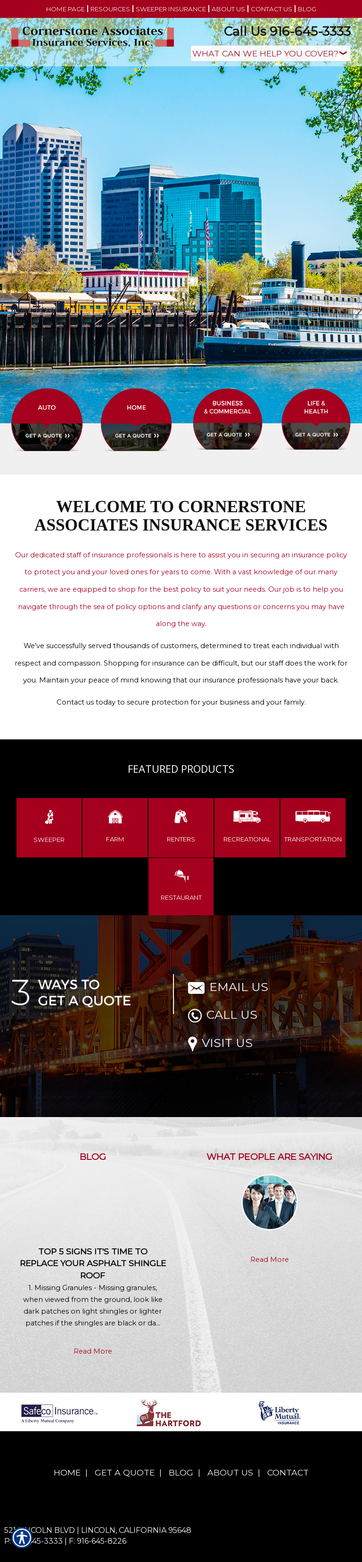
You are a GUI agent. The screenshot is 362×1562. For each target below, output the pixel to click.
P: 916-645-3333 (33, 1541)
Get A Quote (125, 1472)
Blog (181, 1472)
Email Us (228, 987)
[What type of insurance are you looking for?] (270, 53)
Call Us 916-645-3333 (287, 31)
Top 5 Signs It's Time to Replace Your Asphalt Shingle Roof (93, 1263)
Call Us (222, 1014)
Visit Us (220, 1043)
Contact (288, 1472)
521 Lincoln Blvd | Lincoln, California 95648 (97, 1530)
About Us (230, 1472)
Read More (93, 1351)
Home (67, 1472)
